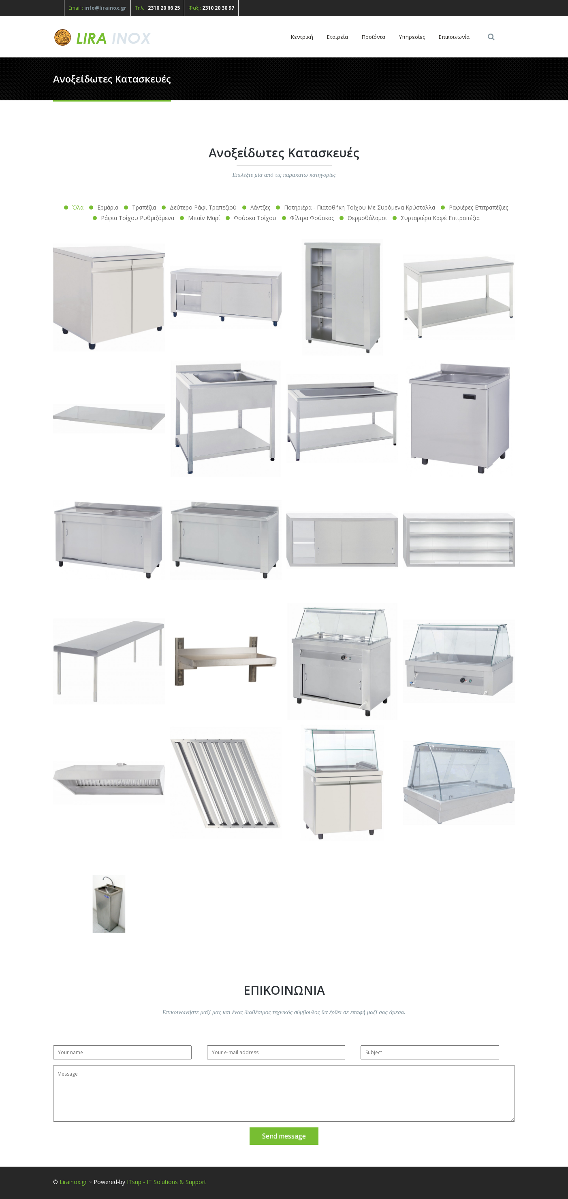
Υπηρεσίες (412, 36)
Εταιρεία (337, 36)
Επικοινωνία (454, 36)
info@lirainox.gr (105, 7)
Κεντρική (302, 36)
